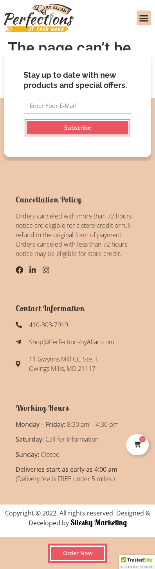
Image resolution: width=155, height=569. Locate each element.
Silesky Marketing (98, 522)
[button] (144, 18)
